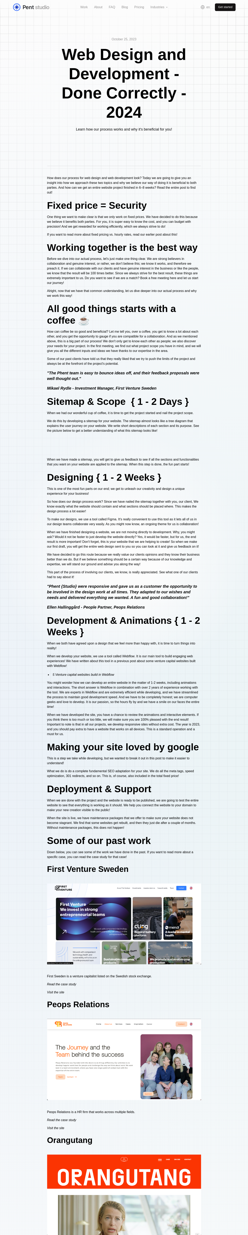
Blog (124, 7)
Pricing (139, 7)
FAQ (112, 7)
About (98, 7)
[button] (159, 7)
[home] (35, 7)
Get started (225, 7)
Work (84, 7)
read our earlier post (147, 234)
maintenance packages (106, 818)
